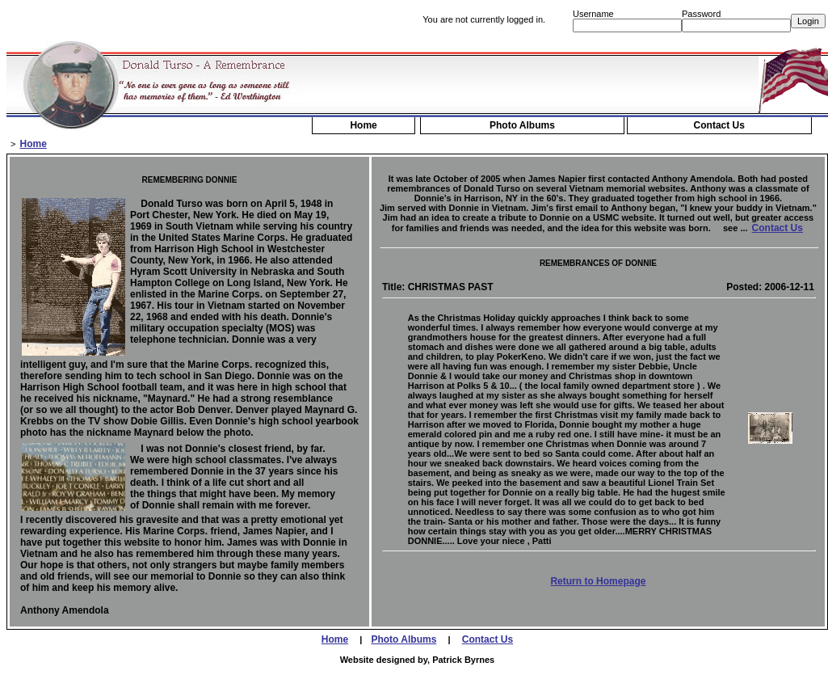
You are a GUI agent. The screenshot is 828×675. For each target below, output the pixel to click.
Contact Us (719, 125)
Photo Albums (522, 125)
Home (363, 125)
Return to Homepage (597, 581)
